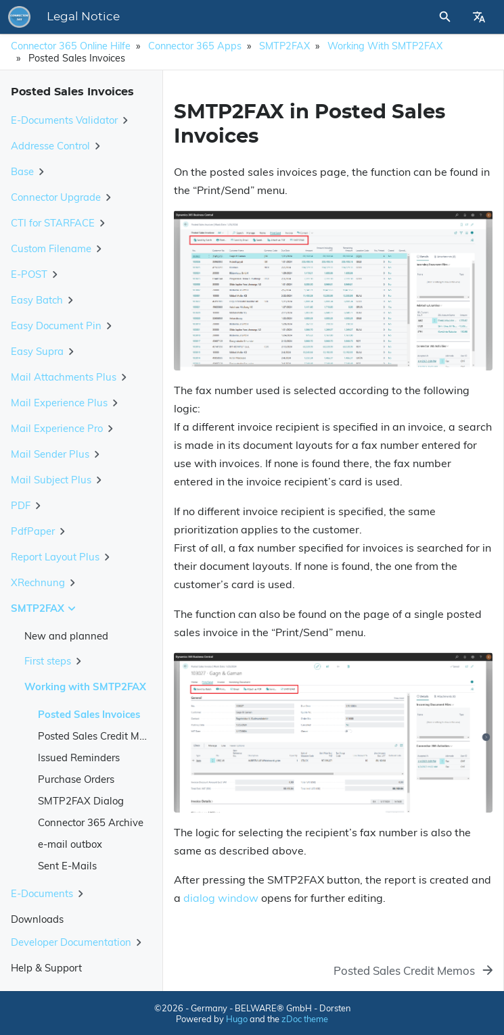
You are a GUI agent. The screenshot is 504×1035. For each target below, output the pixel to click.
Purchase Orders (76, 779)
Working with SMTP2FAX (384, 46)
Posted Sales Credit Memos (101, 735)
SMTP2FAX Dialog (81, 800)
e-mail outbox (70, 844)
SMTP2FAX (284, 46)
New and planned (66, 635)
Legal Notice (83, 16)
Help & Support (46, 967)
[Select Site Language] (479, 17)
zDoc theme (304, 1018)
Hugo (237, 1018)
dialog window (220, 898)
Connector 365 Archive (90, 822)
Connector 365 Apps (195, 46)
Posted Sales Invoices (89, 714)
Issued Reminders (79, 757)
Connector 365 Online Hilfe (71, 46)
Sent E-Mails (67, 865)
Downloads (37, 919)
